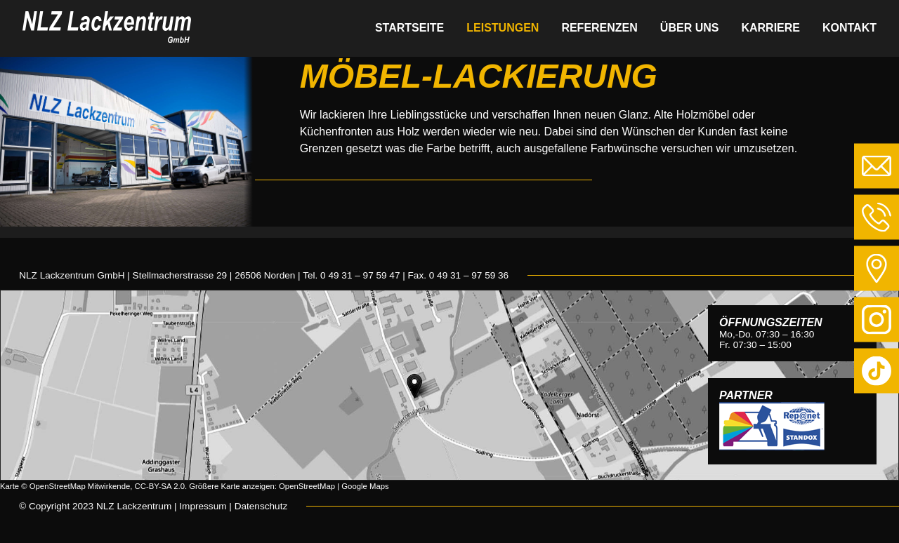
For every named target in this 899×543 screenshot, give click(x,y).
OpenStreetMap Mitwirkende (80, 486)
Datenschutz (261, 506)
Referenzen (599, 28)
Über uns (689, 28)
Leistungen (502, 28)
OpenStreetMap (307, 486)
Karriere (770, 28)
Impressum (202, 506)
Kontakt (849, 28)
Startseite (409, 28)
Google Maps (364, 486)
